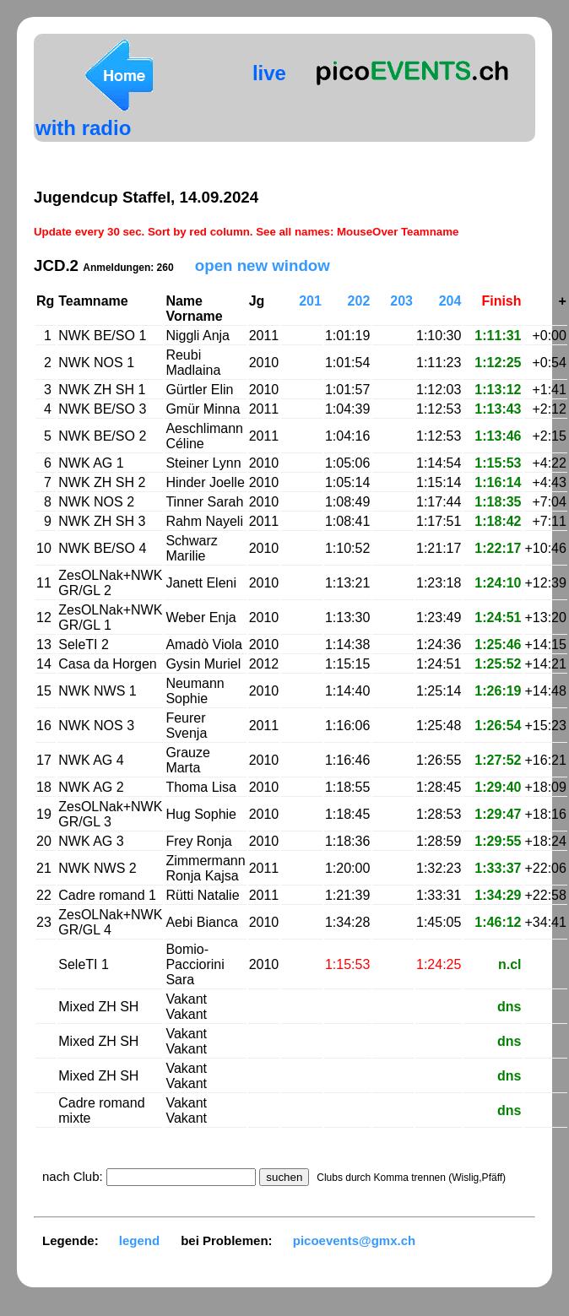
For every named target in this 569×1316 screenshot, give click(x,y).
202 (359, 301)
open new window (262, 265)
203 (401, 301)
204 (450, 301)
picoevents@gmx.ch (354, 1240)
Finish (501, 301)
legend (139, 1240)
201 (310, 301)
